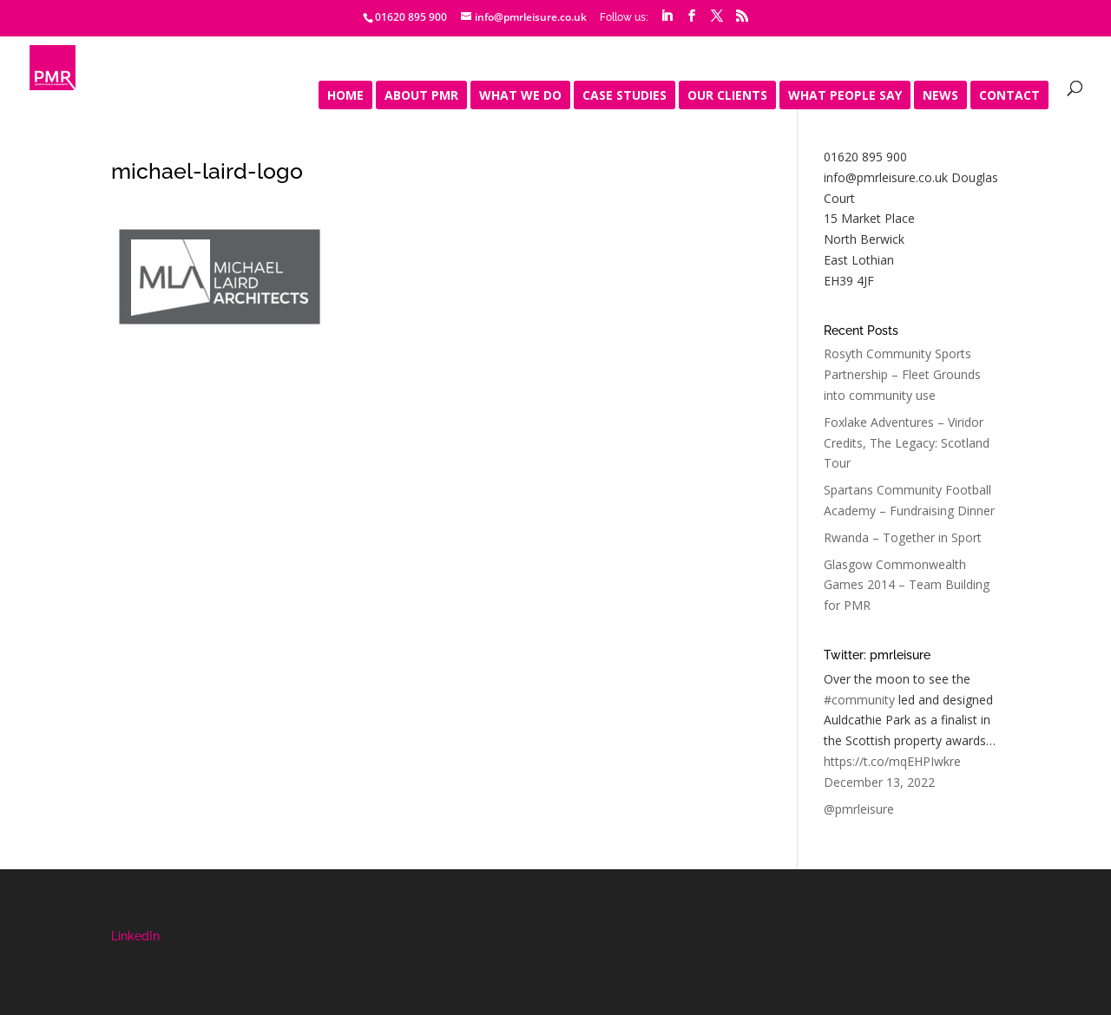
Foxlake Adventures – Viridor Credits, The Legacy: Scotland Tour (906, 443)
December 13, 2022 (879, 782)
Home (345, 96)
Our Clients (727, 96)
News (940, 96)
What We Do (520, 96)
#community (859, 699)
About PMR (421, 96)
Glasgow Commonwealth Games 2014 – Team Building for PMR (906, 585)
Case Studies (624, 96)
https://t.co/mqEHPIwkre (892, 761)
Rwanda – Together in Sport (903, 537)
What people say (845, 96)
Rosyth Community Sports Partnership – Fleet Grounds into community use (902, 374)
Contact (1009, 96)
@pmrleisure (859, 809)
